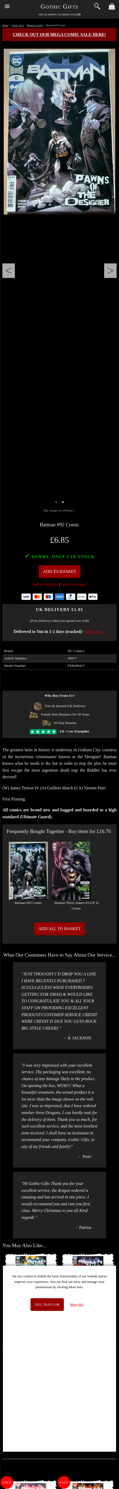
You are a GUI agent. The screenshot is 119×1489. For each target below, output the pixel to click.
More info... (95, 631)
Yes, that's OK (47, 1304)
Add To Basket (59, 571)
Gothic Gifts (59, 6)
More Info (76, 1304)
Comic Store (17, 25)
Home (5, 25)
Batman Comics (35, 25)
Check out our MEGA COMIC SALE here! (59, 34)
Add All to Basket (59, 928)
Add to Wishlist (45, 584)
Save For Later (74, 584)
